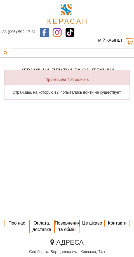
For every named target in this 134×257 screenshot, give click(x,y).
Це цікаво (92, 223)
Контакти (117, 223)
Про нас (16, 223)
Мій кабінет (110, 40)
